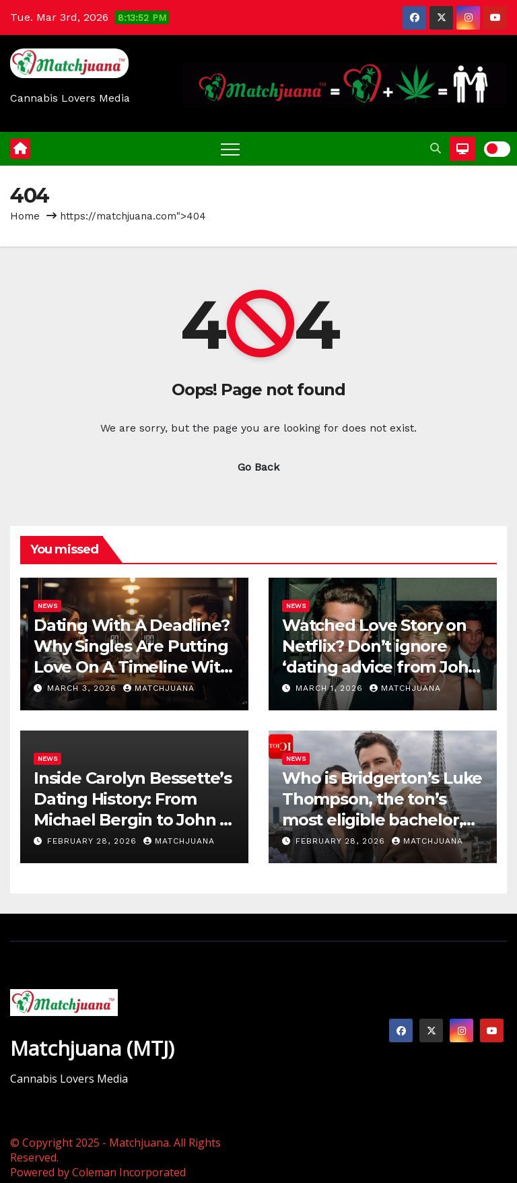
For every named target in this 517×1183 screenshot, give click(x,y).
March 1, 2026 (331, 688)
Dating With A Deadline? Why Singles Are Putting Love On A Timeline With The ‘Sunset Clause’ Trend (132, 667)
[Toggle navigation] (230, 148)
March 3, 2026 (83, 688)
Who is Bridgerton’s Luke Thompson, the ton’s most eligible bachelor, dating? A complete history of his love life (382, 820)
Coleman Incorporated (129, 1172)
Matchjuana (159, 688)
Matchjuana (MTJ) (92, 1048)
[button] (435, 148)
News (47, 605)
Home (25, 216)
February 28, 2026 (93, 841)
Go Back (258, 467)
